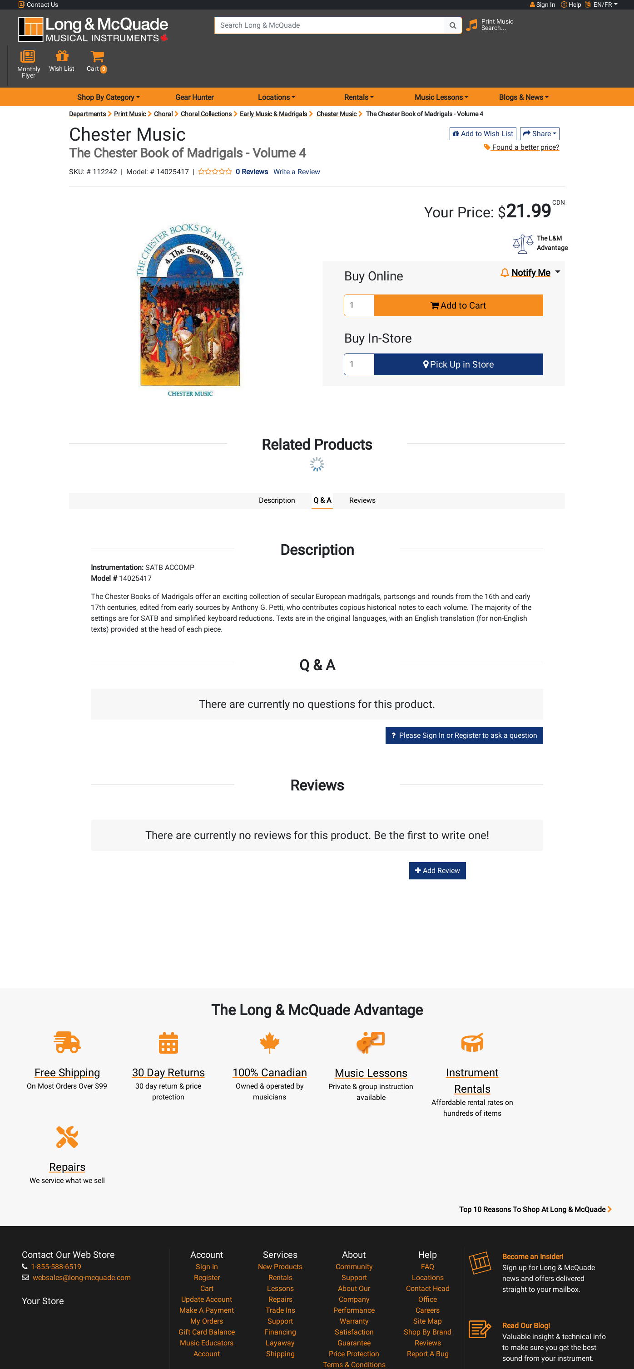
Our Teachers (354, 1298)
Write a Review (296, 139)
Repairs (280, 1200)
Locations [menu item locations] (274, 65)
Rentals (280, 1178)
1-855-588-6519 (51, 1167)
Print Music (130, 81)
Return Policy (354, 1287)
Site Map (427, 1221)
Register (207, 1178)
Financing (280, 1232)
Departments (87, 81)
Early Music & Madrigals (273, 81)
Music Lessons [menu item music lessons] (439, 65)
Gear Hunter (194, 65)
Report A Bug (428, 1254)
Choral (163, 81)
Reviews (428, 1243)
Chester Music (337, 81)
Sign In (207, 1167)
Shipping (280, 1254)
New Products (280, 1167)
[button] (611, 33)
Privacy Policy (354, 1276)
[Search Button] (452, 31)
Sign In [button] (542, 4)
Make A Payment (206, 1211)
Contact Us (38, 5)
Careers (428, 1211)
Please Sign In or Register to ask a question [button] (464, 703)
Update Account (206, 1200)
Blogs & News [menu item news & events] (521, 65)
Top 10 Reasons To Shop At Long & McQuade (535, 1110)
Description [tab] (277, 468)
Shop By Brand (427, 1232)
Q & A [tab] (322, 468)
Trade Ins (280, 1211)
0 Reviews (252, 139)
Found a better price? (522, 115)
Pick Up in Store (458, 332)
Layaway (280, 1243)
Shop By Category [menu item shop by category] (105, 65)
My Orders (206, 1221)
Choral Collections (206, 81)
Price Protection (354, 1254)
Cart (206, 1189)
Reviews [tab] (362, 468)
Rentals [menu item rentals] (356, 65)
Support (280, 1221)
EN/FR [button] (598, 4)
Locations (428, 1178)
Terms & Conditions (354, 1265)
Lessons (280, 1189)
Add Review (437, 838)
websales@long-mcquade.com (76, 1178)
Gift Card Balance (206, 1232)
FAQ (427, 1167)
